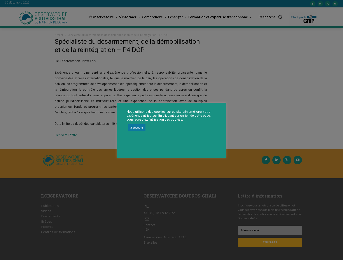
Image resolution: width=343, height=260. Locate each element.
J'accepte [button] (136, 127)
